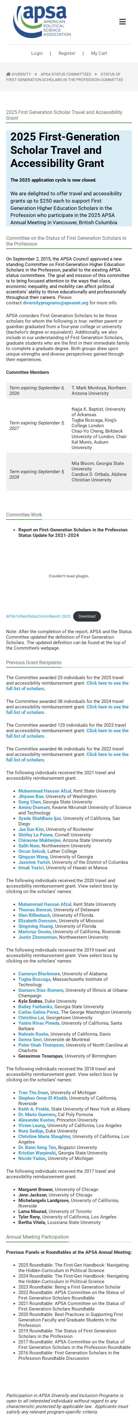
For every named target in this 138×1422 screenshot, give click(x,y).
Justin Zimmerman (37, 937)
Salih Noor (28, 846)
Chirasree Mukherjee (39, 840)
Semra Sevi (30, 1039)
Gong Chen (29, 802)
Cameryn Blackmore (39, 974)
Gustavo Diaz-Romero (40, 990)
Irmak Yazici (31, 868)
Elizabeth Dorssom (37, 921)
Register (66, 53)
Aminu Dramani (34, 807)
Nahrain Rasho (33, 1034)
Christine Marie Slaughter (44, 1136)
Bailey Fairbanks (35, 1006)
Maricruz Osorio (34, 931)
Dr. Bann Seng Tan (37, 1147)
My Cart (99, 53)
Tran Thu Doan (33, 1092)
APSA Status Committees (66, 74)
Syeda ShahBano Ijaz (39, 818)
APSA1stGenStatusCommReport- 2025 (38, 616)
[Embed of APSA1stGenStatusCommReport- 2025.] (69, 575)
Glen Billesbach (34, 915)
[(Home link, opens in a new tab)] (42, 22)
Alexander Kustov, (36, 1120)
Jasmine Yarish (34, 862)
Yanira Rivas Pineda (38, 1023)
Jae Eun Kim (31, 829)
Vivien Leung (31, 1125)
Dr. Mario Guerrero (36, 1114)
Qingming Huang (35, 926)
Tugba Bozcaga (34, 979)
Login (37, 53)
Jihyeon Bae (30, 796)
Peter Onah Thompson (41, 1045)
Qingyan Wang (33, 857)
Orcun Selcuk (31, 851)
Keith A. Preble (33, 1109)
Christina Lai (31, 1017)
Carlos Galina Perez (38, 1012)
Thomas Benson (34, 910)
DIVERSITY (22, 74)
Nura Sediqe (30, 1131)
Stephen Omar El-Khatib (42, 1098)
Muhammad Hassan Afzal (44, 791)
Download (87, 616)
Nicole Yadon (31, 1158)
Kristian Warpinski (37, 1153)
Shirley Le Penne (35, 835)
